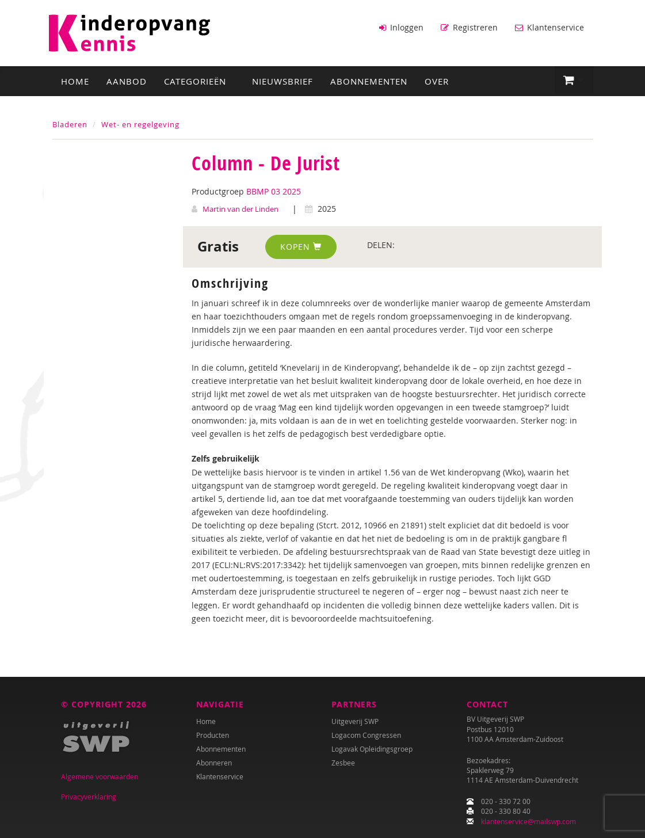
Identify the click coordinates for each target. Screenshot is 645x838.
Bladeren (69, 124)
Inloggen (401, 27)
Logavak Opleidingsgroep (372, 748)
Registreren (469, 27)
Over (437, 81)
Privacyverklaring (88, 796)
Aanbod (126, 81)
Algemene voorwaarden (99, 776)
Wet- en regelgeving (140, 124)
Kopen (301, 246)
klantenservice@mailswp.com (528, 821)
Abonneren (214, 762)
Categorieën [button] (199, 81)
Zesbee (343, 762)
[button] (574, 80)
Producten (212, 735)
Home (75, 81)
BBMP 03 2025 (273, 191)
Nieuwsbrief (282, 81)
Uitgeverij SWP (355, 721)
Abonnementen (368, 81)
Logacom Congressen (366, 735)
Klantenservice (549, 27)
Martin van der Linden (240, 209)
